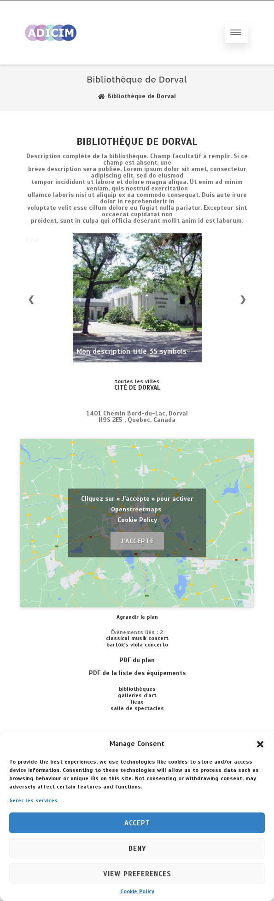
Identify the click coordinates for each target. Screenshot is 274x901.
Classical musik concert (137, 638)
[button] (260, 743)
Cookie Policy (137, 891)
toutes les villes (137, 381)
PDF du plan (137, 660)
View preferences (137, 874)
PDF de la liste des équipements (137, 673)
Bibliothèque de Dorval (137, 141)
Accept (137, 823)
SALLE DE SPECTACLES (137, 708)
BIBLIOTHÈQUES (137, 689)
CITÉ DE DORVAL (137, 387)
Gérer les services (33, 800)
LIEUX (137, 702)
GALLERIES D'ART (137, 695)
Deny (137, 848)
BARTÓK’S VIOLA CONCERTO (137, 644)
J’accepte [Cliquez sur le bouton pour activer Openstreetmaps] (137, 541)
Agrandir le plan (137, 617)
